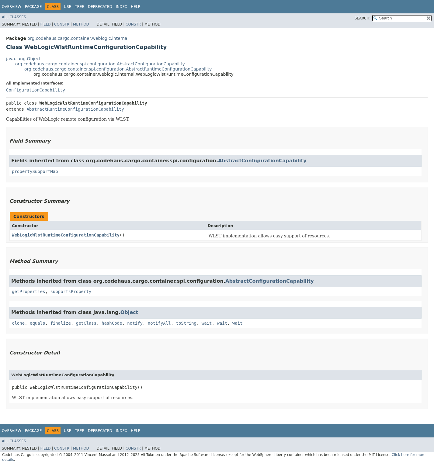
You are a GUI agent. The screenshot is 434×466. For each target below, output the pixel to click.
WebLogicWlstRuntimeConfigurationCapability (66, 235)
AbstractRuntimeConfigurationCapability (75, 109)
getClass (86, 323)
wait (207, 323)
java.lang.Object (23, 58)
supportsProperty (70, 291)
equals (37, 323)
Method (81, 24)
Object (129, 312)
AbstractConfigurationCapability (262, 161)
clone (18, 323)
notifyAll (159, 323)
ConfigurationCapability (35, 90)
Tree (79, 7)
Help (135, 7)
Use (67, 7)
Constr (61, 24)
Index (121, 7)
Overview (11, 7)
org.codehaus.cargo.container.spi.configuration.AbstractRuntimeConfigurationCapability (118, 69)
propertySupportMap (35, 171)
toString (186, 323)
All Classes (14, 17)
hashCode (112, 323)
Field (45, 24)
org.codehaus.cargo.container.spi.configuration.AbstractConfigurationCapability (100, 63)
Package (33, 7)
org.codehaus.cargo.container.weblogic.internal (77, 38)
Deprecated (100, 7)
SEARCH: (363, 18)
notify (135, 323)
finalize (60, 323)
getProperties (28, 291)
